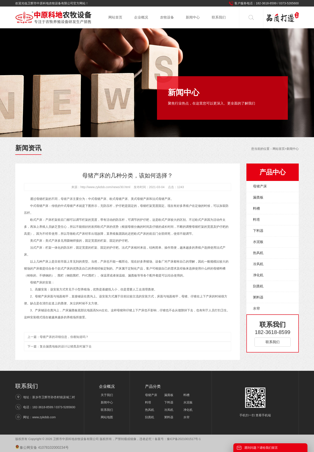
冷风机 (258, 264)
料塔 (256, 219)
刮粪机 (258, 286)
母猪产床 (67, 199)
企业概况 (141, 17)
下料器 (258, 231)
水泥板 (258, 242)
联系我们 (219, 17)
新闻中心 (193, 17)
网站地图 (107, 417)
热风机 (258, 253)
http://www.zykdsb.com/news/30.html (105, 187)
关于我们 (107, 395)
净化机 (258, 275)
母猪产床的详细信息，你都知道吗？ (64, 337)
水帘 (256, 308)
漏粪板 (258, 197)
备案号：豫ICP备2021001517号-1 (178, 439)
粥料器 (258, 297)
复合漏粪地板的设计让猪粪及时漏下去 (66, 346)
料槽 (256, 208)
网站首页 (115, 17)
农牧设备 (167, 17)
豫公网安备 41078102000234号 (42, 447)
